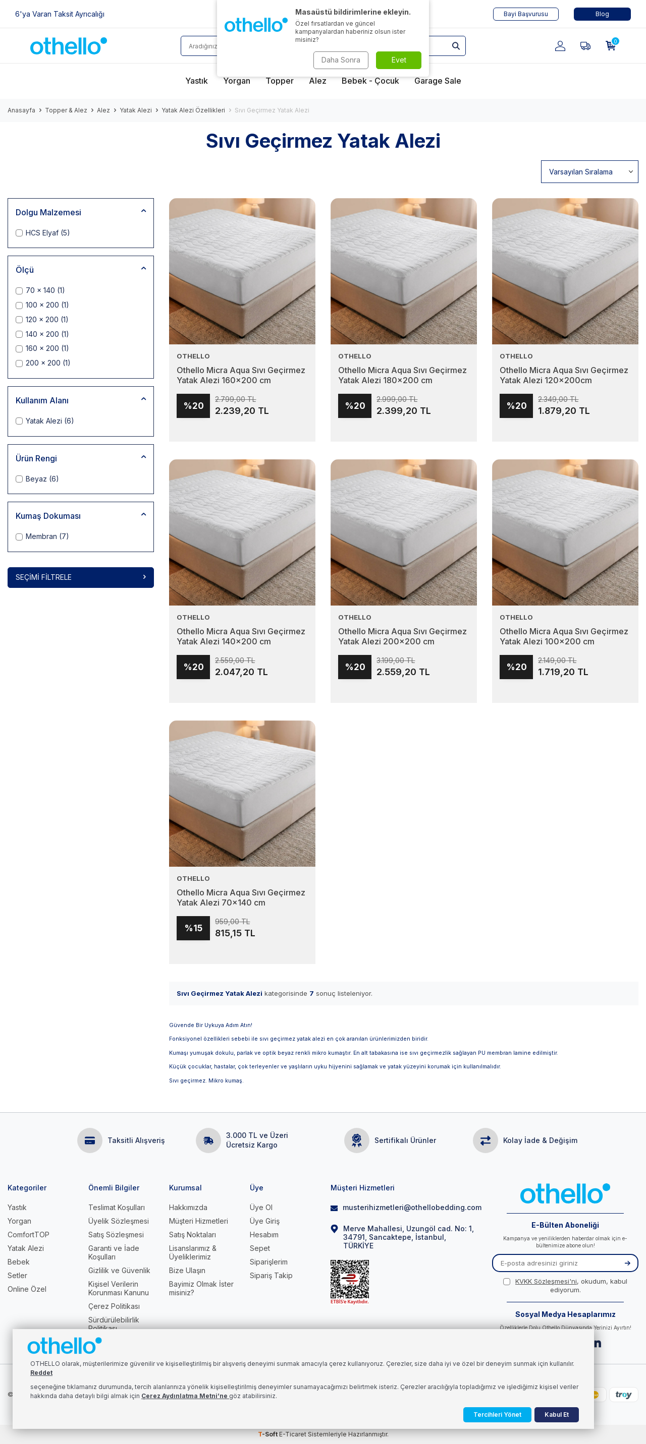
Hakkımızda (188, 1207)
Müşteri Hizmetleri (198, 1221)
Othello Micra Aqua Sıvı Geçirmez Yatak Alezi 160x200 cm (241, 376)
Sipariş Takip (271, 1275)
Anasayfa (21, 110)
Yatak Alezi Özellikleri (193, 110)
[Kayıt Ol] (627, 1263)
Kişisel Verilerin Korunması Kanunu (118, 1288)
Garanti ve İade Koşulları (113, 1252)
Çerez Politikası (114, 1306)
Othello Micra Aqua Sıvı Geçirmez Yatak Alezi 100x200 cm (564, 637)
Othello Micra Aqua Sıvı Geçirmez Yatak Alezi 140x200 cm (241, 637)
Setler (17, 1275)
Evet (399, 59)
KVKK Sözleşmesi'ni (546, 1281)
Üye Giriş (265, 1221)
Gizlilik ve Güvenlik (119, 1270)
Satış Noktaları (192, 1234)
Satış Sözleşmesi (116, 1234)
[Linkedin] (595, 1342)
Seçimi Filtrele (81, 577)
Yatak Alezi (136, 110)
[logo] (68, 45)
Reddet (41, 1372)
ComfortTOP (28, 1234)
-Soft (268, 1434)
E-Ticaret (292, 1434)
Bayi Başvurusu (526, 14)
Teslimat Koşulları (116, 1207)
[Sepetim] (611, 46)
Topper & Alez (66, 110)
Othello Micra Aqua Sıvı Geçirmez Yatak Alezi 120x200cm (564, 376)
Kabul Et (557, 1414)
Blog (602, 14)
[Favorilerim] (585, 46)
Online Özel (27, 1289)
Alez (103, 110)
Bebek (19, 1261)
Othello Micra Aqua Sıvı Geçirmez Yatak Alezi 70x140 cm (241, 898)
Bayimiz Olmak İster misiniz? (201, 1288)
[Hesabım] (560, 46)
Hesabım (264, 1234)
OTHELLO (193, 356)
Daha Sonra (340, 59)
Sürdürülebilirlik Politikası (113, 1324)
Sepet (260, 1248)
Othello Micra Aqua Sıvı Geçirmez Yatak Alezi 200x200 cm (402, 637)
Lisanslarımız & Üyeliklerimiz (193, 1252)
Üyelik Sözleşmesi (118, 1221)
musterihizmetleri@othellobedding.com (404, 1207)
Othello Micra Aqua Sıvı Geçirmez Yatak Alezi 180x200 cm (402, 376)
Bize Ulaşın (187, 1270)
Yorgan (19, 1221)
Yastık (17, 1207)
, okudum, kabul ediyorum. (565, 1285)
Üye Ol (261, 1207)
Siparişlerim (269, 1261)
